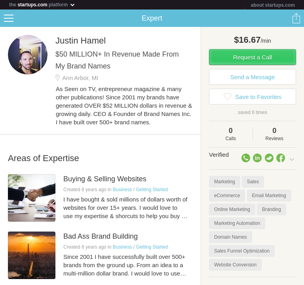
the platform (42, 4)
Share (296, 18)
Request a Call (252, 57)
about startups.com (273, 5)
